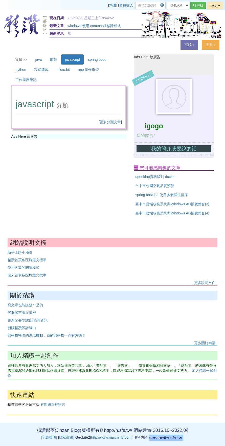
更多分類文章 (110, 122)
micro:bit (63, 70)
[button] (189, 45)
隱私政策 (66, 437)
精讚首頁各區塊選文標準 (27, 260)
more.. (215, 5)
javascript (72, 59)
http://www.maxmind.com (111, 437)
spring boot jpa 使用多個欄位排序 (161, 195)
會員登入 (126, 5)
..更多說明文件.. (204, 283)
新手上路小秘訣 (20, 252)
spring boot (96, 59)
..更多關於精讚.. (204, 343)
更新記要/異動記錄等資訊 (28, 320)
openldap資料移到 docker (155, 177)
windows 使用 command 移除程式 (94, 26)
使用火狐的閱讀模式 (23, 268)
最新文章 (57, 26)
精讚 (112, 5)
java (38, 59)
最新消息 (57, 33)
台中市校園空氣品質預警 (154, 186)
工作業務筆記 (26, 80)
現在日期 (57, 18)
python (20, 70)
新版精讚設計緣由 (22, 328)
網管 (53, 59)
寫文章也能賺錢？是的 (25, 305)
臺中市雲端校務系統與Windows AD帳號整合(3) (172, 204)
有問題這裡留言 (52, 404)
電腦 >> (21, 59)
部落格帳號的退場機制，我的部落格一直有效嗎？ (46, 335)
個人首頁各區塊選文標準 (27, 275)
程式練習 (41, 70)
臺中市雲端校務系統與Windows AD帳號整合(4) (172, 213)
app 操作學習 (88, 70)
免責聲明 (49, 437)
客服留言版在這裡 (22, 313)
